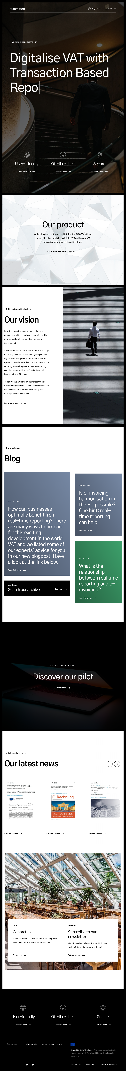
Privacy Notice (75, 1064)
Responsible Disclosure (109, 1064)
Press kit (59, 1044)
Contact (52, 1044)
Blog (35, 1044)
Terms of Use (90, 1064)
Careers (44, 1044)
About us (29, 1044)
